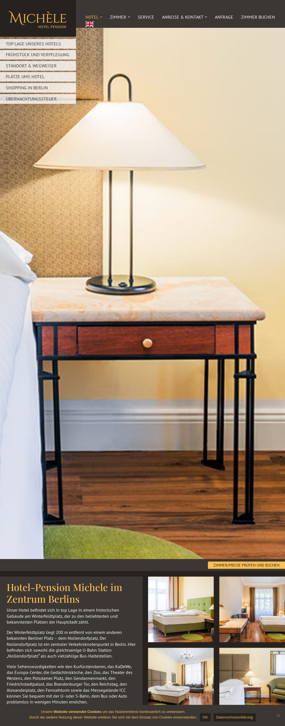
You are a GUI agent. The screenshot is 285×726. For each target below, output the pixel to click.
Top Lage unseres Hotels (33, 43)
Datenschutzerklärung (234, 717)
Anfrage (224, 17)
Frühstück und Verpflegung (37, 54)
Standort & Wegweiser (31, 65)
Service (146, 17)
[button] (101, 17)
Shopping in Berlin (27, 87)
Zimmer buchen (258, 17)
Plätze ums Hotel (25, 76)
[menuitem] (89, 24)
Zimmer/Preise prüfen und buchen (246, 565)
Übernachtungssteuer (31, 98)
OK (205, 717)
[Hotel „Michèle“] (38, 18)
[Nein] (278, 715)
